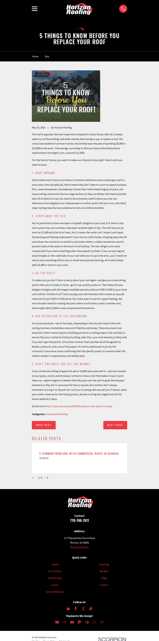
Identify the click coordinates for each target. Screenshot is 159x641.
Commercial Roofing (57, 414)
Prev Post (44, 425)
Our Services (55, 571)
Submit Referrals (55, 591)
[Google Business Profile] (68, 608)
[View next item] (46, 478)
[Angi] (90, 608)
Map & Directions (79, 547)
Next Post (115, 425)
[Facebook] (76, 608)
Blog (104, 578)
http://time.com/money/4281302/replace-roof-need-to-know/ (79, 406)
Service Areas (55, 578)
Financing (104, 564)
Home (55, 564)
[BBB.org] (83, 608)
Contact (104, 585)
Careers (55, 585)
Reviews (104, 571)
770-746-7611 (79, 520)
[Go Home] (35, 56)
